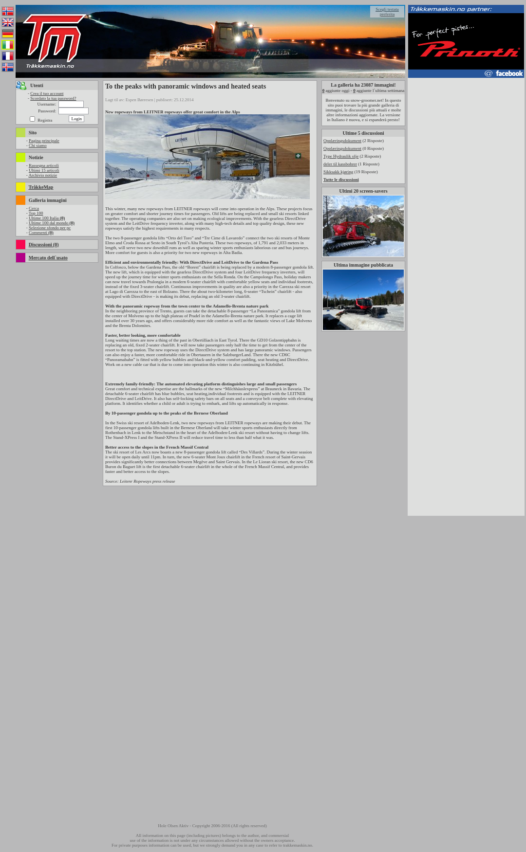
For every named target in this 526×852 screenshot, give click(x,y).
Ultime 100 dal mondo (52, 222)
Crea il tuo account (46, 93)
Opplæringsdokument (342, 140)
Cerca (34, 208)
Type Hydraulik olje (340, 156)
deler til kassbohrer (340, 164)
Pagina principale (44, 140)
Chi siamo (38, 145)
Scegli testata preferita (387, 12)
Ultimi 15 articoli (44, 170)
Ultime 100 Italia (47, 218)
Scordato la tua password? (53, 98)
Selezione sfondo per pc (50, 227)
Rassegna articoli (44, 165)
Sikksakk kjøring (338, 171)
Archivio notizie (42, 175)
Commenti (41, 232)
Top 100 (36, 213)
